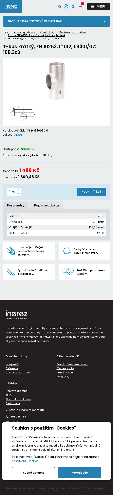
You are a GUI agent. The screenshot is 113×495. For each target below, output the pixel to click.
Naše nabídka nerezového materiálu (35, 21)
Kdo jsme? (12, 364)
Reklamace (13, 403)
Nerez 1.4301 (63, 376)
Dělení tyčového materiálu (72, 364)
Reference (12, 368)
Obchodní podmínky (18, 399)
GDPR (9, 395)
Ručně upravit (33, 473)
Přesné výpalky (65, 368)
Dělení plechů (65, 372)
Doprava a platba (17, 391)
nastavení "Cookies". (26, 461)
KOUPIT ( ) (91, 192)
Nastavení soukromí (18, 372)
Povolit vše (79, 473)
